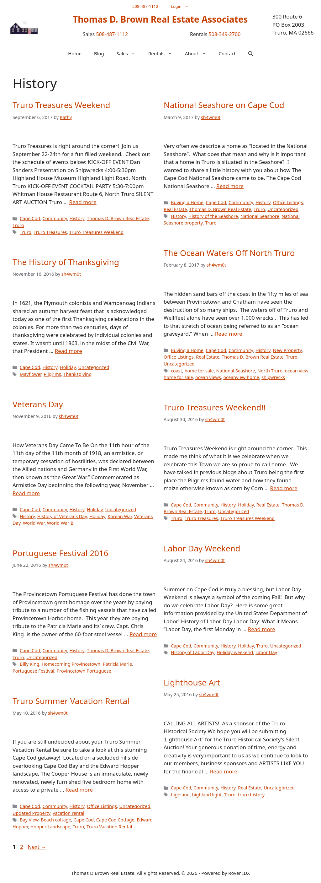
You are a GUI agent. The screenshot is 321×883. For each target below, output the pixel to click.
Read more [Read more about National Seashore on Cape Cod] (230, 186)
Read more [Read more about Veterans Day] (26, 493)
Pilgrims (52, 374)
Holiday (68, 367)
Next (37, 846)
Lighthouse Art (192, 682)
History (77, 218)
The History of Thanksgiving (66, 262)
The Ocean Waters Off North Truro (229, 252)
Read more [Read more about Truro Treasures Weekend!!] (283, 488)
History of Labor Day (192, 652)
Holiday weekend (235, 652)
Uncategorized (282, 209)
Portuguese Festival (33, 671)
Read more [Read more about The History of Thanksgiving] (68, 351)
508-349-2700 (224, 34)
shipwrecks (273, 377)
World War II (60, 523)
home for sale (199, 371)
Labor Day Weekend (202, 548)
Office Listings (288, 202)
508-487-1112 (145, 6)
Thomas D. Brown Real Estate (118, 218)
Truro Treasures (50, 232)
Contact (227, 53)
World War (34, 523)
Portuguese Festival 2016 (60, 553)
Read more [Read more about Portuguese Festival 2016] (143, 634)
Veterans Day (38, 404)
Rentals (163, 53)
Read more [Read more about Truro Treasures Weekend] (83, 202)
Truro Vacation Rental (109, 827)
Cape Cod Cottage (115, 820)
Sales (129, 53)
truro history (251, 795)
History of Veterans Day (62, 516)
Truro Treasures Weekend (61, 105)
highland (180, 795)
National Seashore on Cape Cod (224, 105)
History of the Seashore (213, 216)
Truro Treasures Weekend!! (215, 407)
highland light (207, 795)
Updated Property (31, 813)
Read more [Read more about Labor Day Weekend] (261, 629)
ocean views (208, 377)
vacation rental (68, 813)
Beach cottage (56, 820)
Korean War (120, 516)
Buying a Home (187, 202)
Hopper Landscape (50, 827)
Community (54, 218)
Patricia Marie (117, 664)
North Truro (269, 371)
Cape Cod (30, 218)
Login (183, 6)
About (199, 53)
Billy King (29, 664)
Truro (18, 225)
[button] (250, 53)
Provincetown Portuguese (84, 671)
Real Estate (175, 209)
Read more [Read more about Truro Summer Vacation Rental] (79, 789)
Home (75, 53)
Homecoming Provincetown (71, 664)
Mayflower (30, 374)
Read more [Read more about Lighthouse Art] (223, 771)
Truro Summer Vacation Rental (71, 701)
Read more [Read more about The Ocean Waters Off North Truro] (228, 333)
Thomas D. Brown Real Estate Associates (160, 19)
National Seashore (259, 216)
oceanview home (241, 377)
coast (176, 371)
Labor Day (266, 652)
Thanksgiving (77, 374)
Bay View (29, 820)
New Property (287, 350)
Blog (99, 53)
